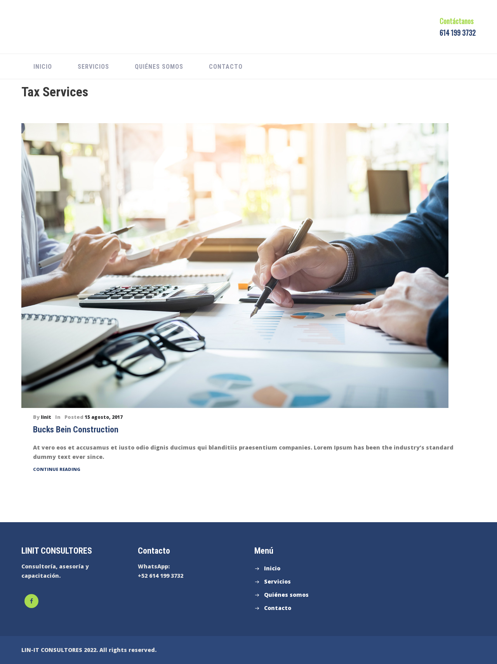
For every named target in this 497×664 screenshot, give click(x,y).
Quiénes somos (159, 66)
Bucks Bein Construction (75, 429)
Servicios (93, 66)
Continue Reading (56, 469)
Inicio (42, 66)
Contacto (226, 66)
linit (46, 417)
